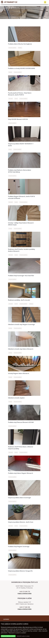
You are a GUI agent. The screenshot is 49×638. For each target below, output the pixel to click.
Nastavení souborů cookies (23, 636)
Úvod (7, 7)
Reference (14, 7)
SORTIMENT (6, 619)
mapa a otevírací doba (24, 593)
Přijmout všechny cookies (8, 636)
